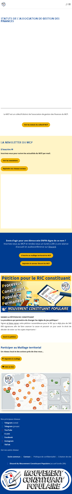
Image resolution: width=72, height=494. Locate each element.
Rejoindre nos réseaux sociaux (14, 169)
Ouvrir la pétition (9, 337)
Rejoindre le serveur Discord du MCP (36, 263)
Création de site (64, 457)
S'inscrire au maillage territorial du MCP (36, 255)
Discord (52, 246)
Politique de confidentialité (45, 457)
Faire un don (9, 367)
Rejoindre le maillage (12, 359)
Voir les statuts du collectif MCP (36, 125)
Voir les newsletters (10, 161)
